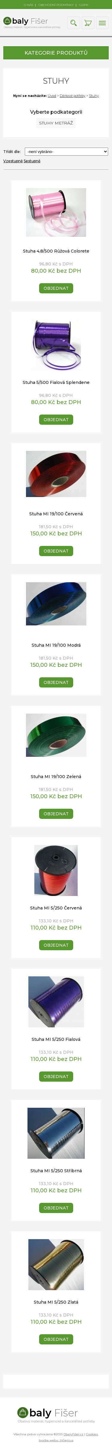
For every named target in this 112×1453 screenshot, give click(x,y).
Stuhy (94, 96)
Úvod (52, 96)
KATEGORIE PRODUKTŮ (56, 53)
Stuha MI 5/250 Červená (56, 908)
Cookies (92, 1434)
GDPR (83, 5)
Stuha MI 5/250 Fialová (56, 1039)
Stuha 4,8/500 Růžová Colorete (56, 251)
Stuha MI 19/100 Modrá (56, 645)
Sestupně (32, 161)
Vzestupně (13, 161)
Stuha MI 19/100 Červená (56, 514)
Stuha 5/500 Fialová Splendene (56, 382)
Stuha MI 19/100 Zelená (56, 776)
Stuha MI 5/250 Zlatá (56, 1302)
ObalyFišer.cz (73, 1434)
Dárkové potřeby (72, 96)
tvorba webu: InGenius (56, 1440)
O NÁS (28, 5)
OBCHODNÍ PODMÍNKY (56, 5)
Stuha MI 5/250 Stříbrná (56, 1170)
